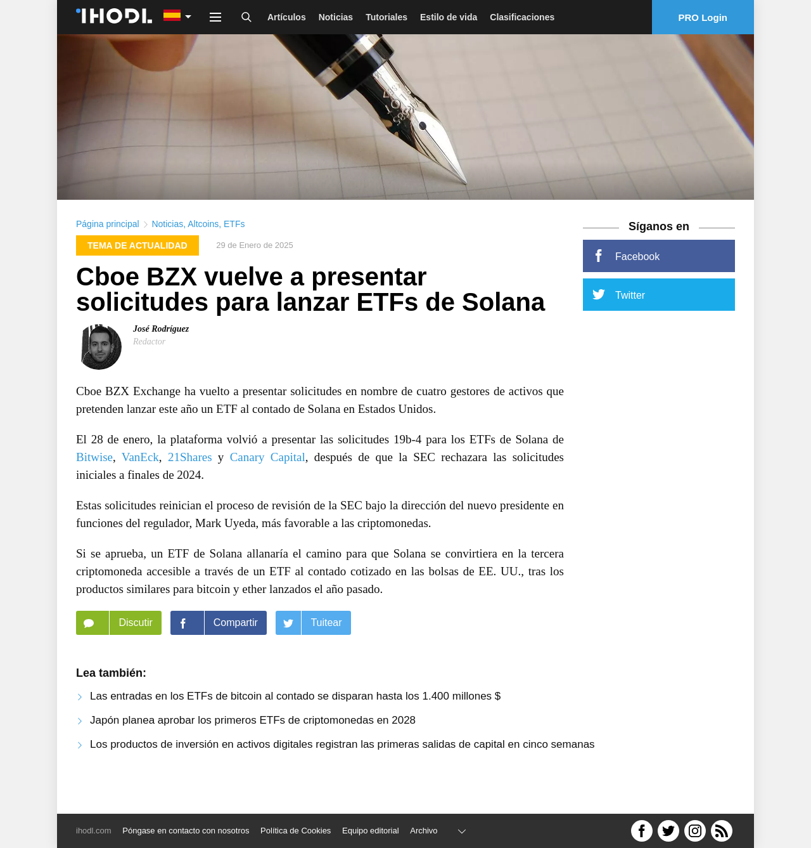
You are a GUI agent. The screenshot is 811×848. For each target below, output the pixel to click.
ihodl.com (94, 830)
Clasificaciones (522, 17)
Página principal (107, 245)
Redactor (149, 362)
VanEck (140, 478)
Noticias (336, 17)
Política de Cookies (295, 830)
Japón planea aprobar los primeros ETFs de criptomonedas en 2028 (253, 741)
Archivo (423, 830)
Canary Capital (267, 478)
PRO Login (703, 17)
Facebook (626, 276)
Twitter (618, 315)
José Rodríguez (161, 350)
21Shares (190, 478)
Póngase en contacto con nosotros (185, 830)
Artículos (286, 17)
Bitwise (94, 478)
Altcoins (203, 245)
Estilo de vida (448, 17)
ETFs (234, 245)
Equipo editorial (370, 830)
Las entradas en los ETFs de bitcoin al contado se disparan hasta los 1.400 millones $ (295, 717)
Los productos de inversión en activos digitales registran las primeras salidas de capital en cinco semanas (342, 765)
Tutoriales (386, 17)
